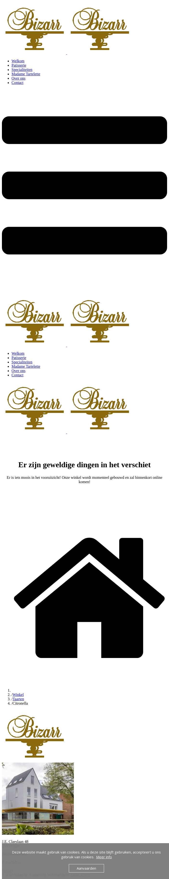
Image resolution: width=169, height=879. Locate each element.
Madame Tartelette (26, 74)
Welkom (18, 61)
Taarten (18, 699)
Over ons (18, 78)
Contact (17, 83)
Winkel (17, 695)
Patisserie (19, 65)
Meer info (104, 856)
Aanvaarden (86, 868)
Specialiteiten (22, 70)
